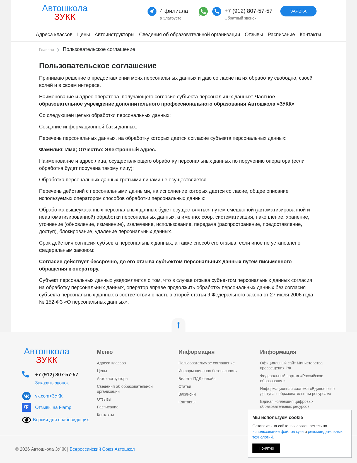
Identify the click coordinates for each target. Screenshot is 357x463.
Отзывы (254, 34)
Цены (83, 34)
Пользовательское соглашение (206, 363)
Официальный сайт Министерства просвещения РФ (291, 365)
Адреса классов (54, 34)
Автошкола (64, 12)
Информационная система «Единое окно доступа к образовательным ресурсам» (297, 391)
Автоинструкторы (114, 34)
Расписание (281, 34)
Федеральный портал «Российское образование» (291, 378)
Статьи (184, 386)
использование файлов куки (277, 431)
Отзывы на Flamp (53, 407)
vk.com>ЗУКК (48, 396)
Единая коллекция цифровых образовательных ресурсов (286, 404)
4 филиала (174, 11)
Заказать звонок (52, 383)
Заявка (298, 11)
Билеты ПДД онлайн (197, 378)
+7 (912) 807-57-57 (248, 11)
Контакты (310, 34)
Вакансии (187, 394)
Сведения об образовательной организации (189, 34)
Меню (105, 352)
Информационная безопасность (207, 371)
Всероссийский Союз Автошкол (102, 449)
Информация (196, 352)
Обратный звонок (240, 18)
